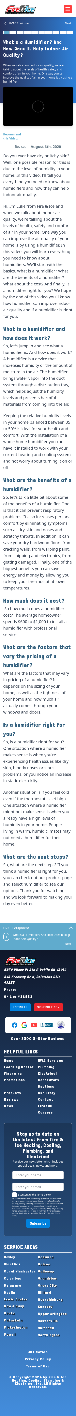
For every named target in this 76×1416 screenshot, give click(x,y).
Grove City (47, 1285)
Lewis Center (16, 1299)
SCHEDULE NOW (48, 1007)
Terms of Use (38, 1366)
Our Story (47, 1093)
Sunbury (45, 1306)
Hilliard (44, 1292)
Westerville (48, 1321)
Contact (45, 1099)
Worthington (49, 1335)
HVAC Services (50, 1060)
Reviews (11, 1099)
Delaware (12, 1285)
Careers (45, 1112)
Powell (10, 1334)
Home (8, 1060)
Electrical (47, 1073)
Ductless (46, 1086)
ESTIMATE (20, 1007)
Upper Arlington (52, 1314)
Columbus (12, 1278)
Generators (48, 1080)
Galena (44, 1264)
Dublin (9, 1292)
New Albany (14, 1306)
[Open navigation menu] (68, 9)
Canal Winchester (20, 1271)
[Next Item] (69, 23)
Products (12, 1093)
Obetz (9, 1313)
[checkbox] (14, 1195)
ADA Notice (38, 1352)
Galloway (46, 1271)
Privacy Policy (38, 1359)
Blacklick (12, 1264)
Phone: (10, 989)
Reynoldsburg (50, 1299)
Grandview (47, 1278)
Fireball (45, 1106)
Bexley (9, 1257)
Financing (13, 1073)
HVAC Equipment (17, 23)
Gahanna (46, 1257)
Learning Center (19, 1067)
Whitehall (46, 1328)
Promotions (14, 1080)
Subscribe (38, 1223)
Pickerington (16, 1327)
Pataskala (13, 1320)
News (8, 1106)
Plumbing (46, 1067)
